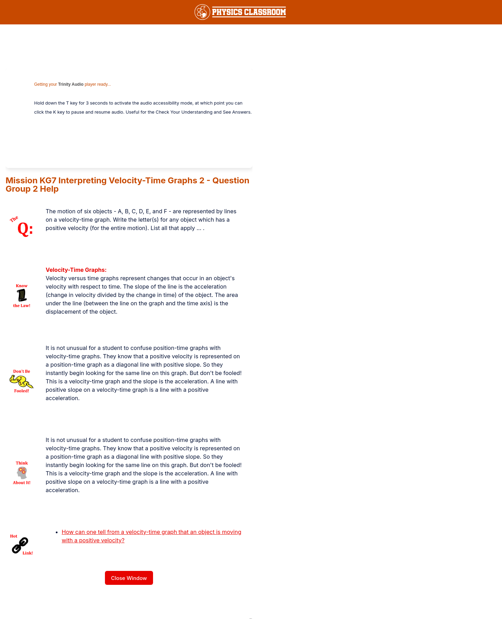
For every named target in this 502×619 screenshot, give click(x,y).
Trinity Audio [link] (71, 84)
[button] (472, 12)
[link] (240, 12)
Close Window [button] (129, 578)
